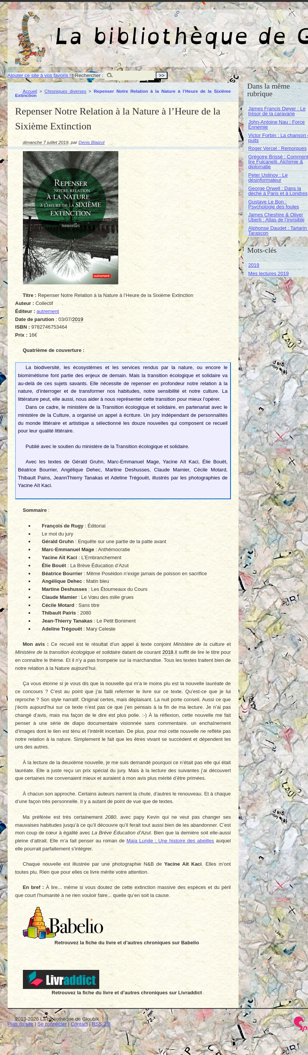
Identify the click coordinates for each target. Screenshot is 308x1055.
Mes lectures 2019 (268, 273)
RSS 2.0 (101, 1024)
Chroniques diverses (66, 91)
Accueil (30, 91)
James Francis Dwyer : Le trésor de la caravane (276, 111)
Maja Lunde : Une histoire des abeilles (170, 841)
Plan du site (21, 1024)
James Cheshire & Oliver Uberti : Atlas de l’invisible (276, 217)
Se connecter (52, 1024)
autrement (48, 311)
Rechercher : (89, 75)
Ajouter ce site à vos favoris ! (39, 75)
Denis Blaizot (92, 142)
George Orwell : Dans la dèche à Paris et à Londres (277, 191)
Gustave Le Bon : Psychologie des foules (273, 204)
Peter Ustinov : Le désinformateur (267, 177)
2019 (253, 265)
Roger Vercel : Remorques (277, 148)
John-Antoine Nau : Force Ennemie (276, 124)
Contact (79, 1024)
